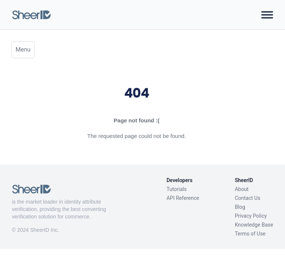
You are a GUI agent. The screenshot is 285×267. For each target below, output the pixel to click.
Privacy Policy (251, 216)
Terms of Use (250, 234)
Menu (23, 49)
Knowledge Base (254, 225)
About (242, 189)
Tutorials (177, 189)
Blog (240, 207)
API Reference (183, 198)
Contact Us (248, 198)
